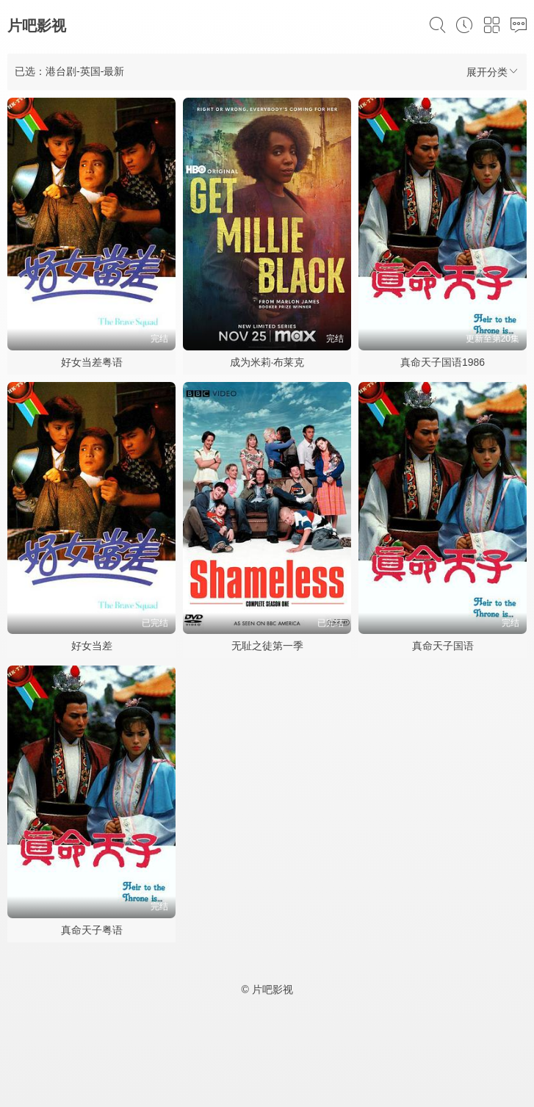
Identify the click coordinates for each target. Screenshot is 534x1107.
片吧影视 (36, 26)
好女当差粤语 (92, 362)
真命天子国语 (443, 646)
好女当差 (91, 646)
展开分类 (492, 71)
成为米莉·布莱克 (267, 362)
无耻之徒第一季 (267, 646)
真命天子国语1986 (442, 362)
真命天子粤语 (92, 930)
